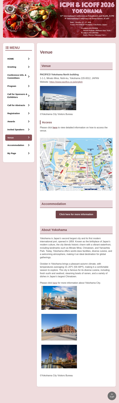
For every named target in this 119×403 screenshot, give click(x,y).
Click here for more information (76, 214)
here (55, 283)
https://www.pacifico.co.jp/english (66, 82)
